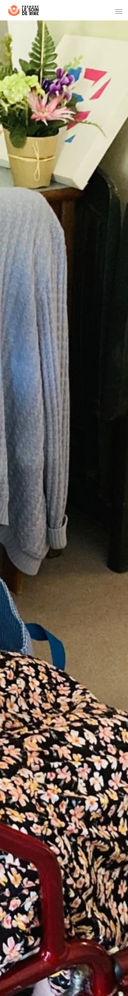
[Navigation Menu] (118, 11)
